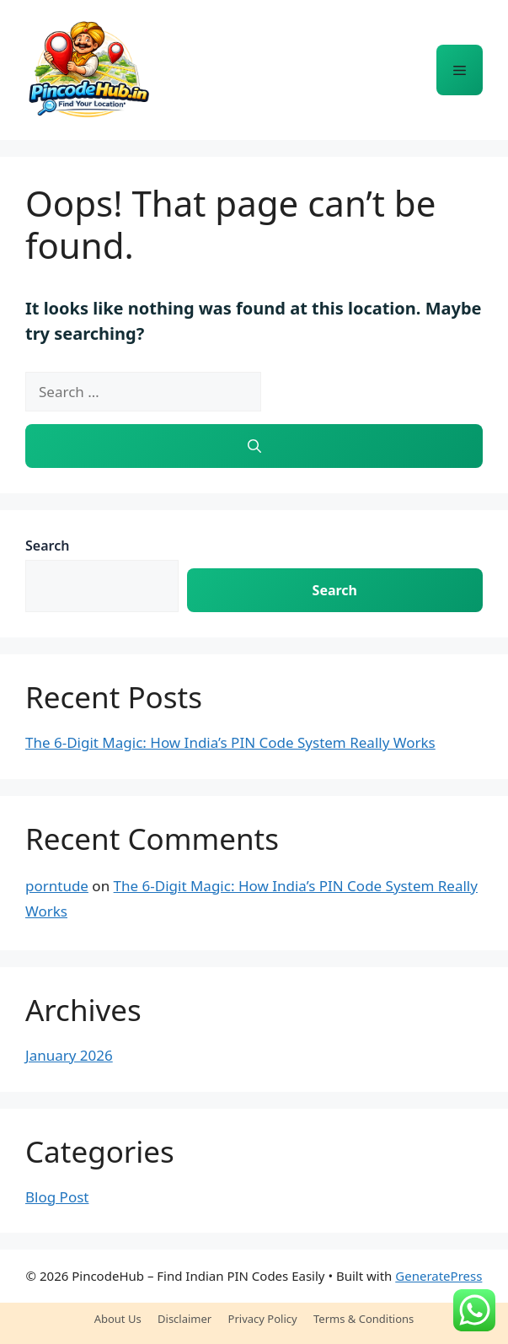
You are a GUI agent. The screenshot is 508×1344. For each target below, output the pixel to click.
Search (47, 545)
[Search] (254, 446)
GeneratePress (438, 1275)
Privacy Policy (262, 1318)
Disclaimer (184, 1318)
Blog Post (56, 1197)
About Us (118, 1318)
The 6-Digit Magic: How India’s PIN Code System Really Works (230, 742)
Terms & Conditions (363, 1318)
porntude (56, 885)
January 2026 (69, 1055)
